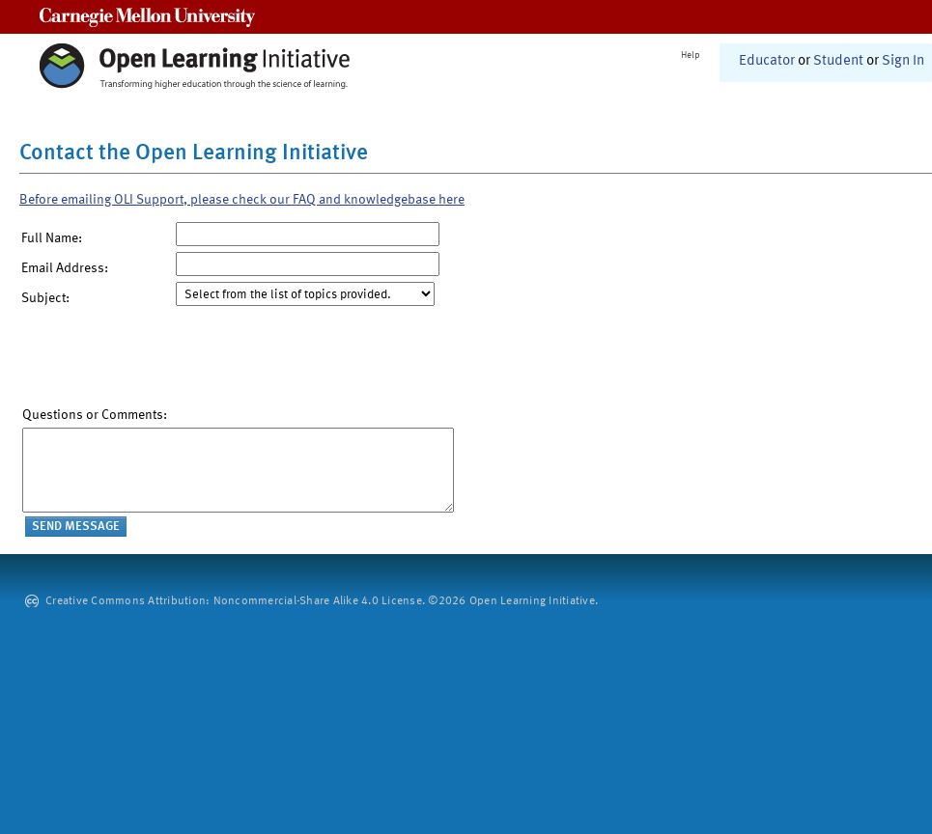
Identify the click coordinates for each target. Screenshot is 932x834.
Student (838, 61)
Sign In (903, 61)
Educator (767, 61)
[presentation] (169, 361)
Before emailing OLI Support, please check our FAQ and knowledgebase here (242, 200)
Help (690, 55)
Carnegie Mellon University (147, 17)
